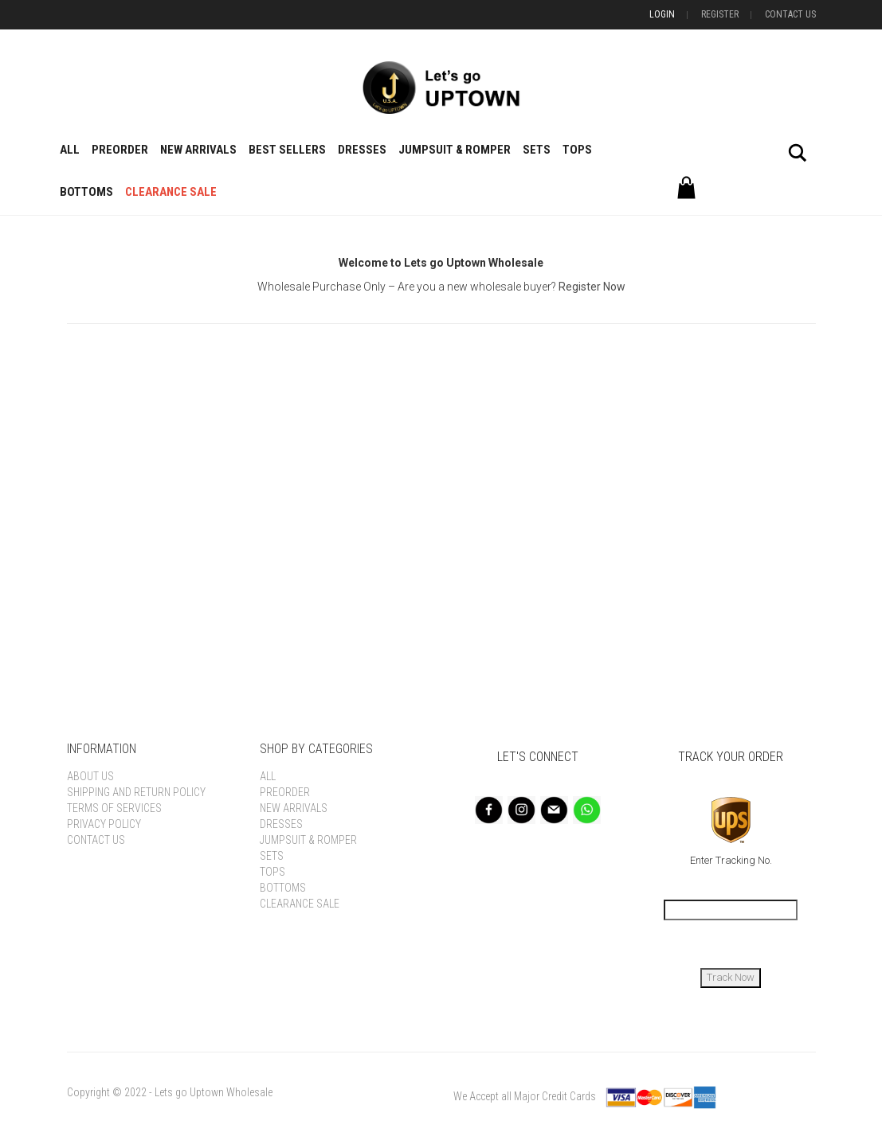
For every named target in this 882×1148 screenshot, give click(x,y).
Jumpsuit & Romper (454, 150)
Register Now (592, 286)
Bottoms (86, 192)
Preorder (120, 150)
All (70, 150)
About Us (90, 776)
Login (662, 14)
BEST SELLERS (287, 150)
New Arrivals (198, 150)
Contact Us (790, 14)
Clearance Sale (171, 192)
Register (720, 14)
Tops (577, 150)
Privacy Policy (104, 824)
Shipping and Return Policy (136, 792)
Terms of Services (114, 808)
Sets (537, 150)
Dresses (362, 150)
